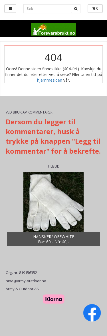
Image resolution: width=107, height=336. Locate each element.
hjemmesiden (49, 80)
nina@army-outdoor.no (26, 280)
